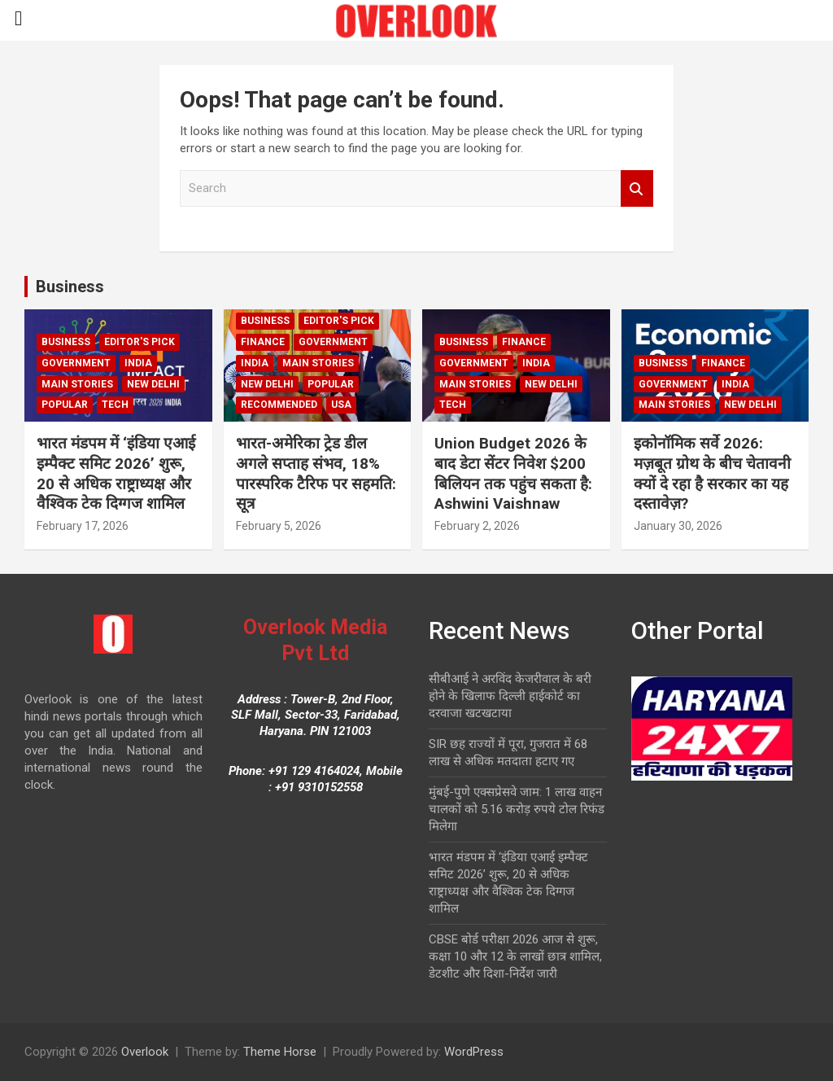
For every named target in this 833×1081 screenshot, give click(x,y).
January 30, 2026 (678, 525)
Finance (263, 342)
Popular (64, 404)
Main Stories (77, 384)
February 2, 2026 (477, 525)
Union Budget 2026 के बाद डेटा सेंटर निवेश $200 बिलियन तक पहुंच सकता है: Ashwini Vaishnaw (513, 473)
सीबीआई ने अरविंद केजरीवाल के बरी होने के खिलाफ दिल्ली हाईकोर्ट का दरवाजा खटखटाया (510, 696)
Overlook (144, 1051)
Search (637, 188)
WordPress (474, 1051)
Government (76, 363)
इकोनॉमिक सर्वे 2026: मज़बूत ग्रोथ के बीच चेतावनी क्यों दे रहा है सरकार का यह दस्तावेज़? (712, 473)
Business (70, 286)
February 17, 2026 (83, 525)
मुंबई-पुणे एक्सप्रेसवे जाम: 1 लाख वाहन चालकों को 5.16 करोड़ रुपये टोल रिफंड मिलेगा (516, 809)
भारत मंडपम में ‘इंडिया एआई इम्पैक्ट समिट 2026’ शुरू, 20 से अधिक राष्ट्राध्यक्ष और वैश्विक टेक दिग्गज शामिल (116, 473)
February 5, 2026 (278, 525)
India (138, 363)
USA (341, 404)
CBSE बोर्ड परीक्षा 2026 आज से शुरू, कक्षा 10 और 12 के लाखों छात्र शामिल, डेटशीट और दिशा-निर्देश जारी (515, 956)
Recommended (279, 404)
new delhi (153, 384)
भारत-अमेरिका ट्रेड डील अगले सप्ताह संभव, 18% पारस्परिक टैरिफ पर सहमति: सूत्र (316, 473)
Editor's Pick (139, 342)
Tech (115, 404)
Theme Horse (279, 1051)
